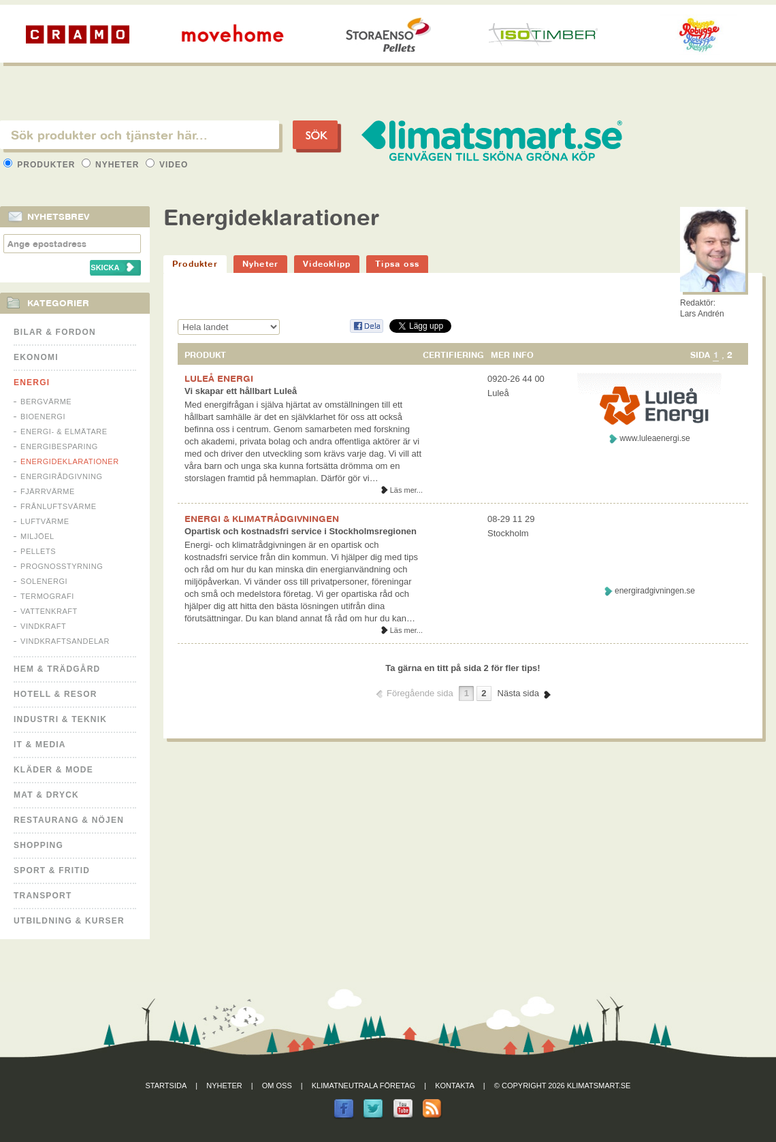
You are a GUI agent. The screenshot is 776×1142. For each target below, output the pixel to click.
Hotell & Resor (55, 694)
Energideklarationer (69, 461)
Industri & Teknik (60, 719)
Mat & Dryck (46, 795)
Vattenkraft (49, 611)
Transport (42, 895)
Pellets (38, 551)
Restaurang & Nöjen (69, 820)
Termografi (47, 596)
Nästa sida (518, 693)
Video (167, 164)
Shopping (38, 845)
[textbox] (139, 134)
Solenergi (43, 581)
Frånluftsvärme (58, 506)
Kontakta (454, 1085)
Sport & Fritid (52, 870)
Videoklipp (327, 264)
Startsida (166, 1085)
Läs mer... (406, 490)
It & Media (40, 744)
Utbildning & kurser (69, 921)
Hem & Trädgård (57, 669)
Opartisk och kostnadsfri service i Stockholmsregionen (300, 531)
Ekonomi (36, 357)
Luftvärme (44, 521)
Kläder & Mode (53, 769)
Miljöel (37, 536)
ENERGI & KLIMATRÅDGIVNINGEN (261, 518)
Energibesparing (59, 446)
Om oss (277, 1085)
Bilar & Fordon (55, 332)
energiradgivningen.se (655, 591)
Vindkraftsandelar (65, 641)
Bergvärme (45, 401)
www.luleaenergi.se (654, 438)
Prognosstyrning (61, 566)
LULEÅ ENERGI (218, 378)
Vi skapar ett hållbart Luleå (240, 391)
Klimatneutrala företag (363, 1085)
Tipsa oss (397, 264)
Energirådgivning (61, 476)
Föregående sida (420, 693)
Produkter (40, 164)
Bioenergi (42, 416)
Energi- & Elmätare (64, 431)
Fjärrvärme (47, 491)
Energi (32, 382)
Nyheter (112, 164)
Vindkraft (43, 626)
